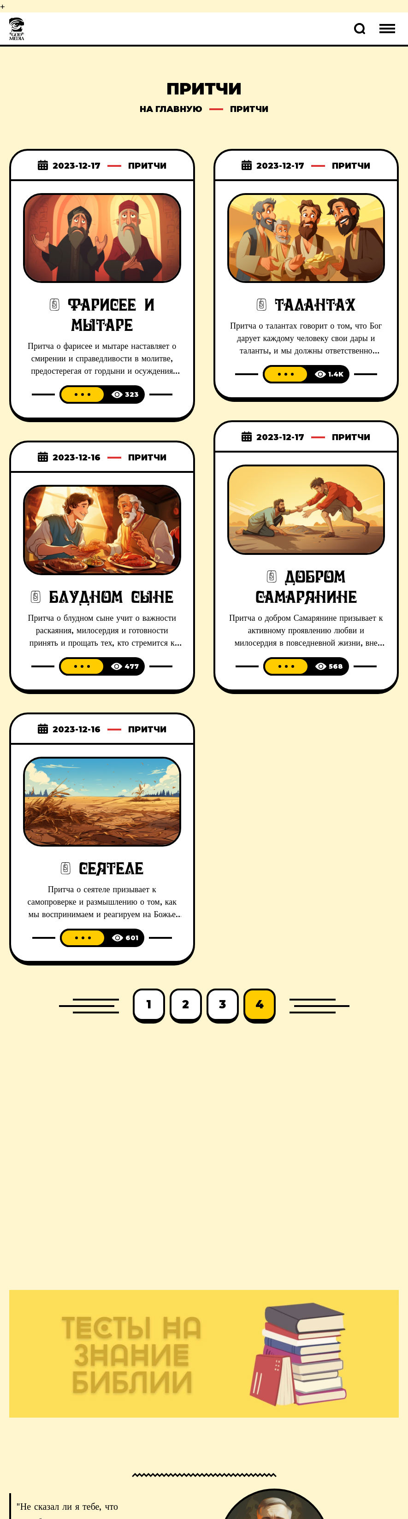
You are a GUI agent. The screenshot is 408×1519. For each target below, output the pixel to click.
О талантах (305, 305)
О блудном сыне (101, 597)
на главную (171, 109)
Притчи (147, 166)
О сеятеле (101, 868)
